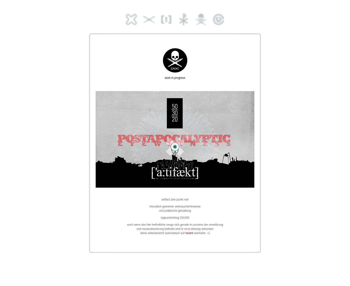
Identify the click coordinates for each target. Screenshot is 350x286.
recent (189, 233)
